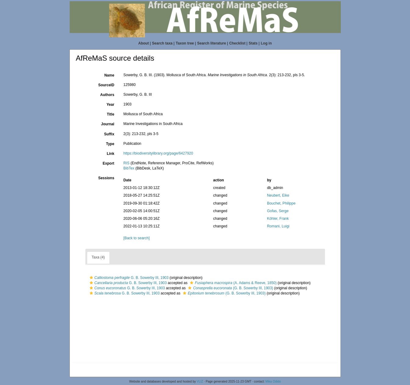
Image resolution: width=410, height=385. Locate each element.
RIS (126, 163)
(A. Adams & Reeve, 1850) (232, 283)
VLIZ (200, 381)
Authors (107, 95)
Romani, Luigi (278, 226)
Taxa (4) (98, 257)
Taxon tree (185, 43)
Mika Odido (273, 381)
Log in (266, 43)
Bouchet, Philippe (281, 203)
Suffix (109, 134)
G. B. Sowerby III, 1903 (128, 278)
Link (110, 154)
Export (108, 163)
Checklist (237, 43)
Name (109, 75)
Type (110, 144)
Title (110, 114)
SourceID (106, 85)
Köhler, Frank (278, 218)
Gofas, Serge (278, 211)
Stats (253, 43)
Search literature (211, 43)
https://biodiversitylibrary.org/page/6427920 (158, 153)
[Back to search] (136, 238)
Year (110, 104)
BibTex (128, 168)
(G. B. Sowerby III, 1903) (230, 288)
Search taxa (162, 43)
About (143, 43)
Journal (107, 124)
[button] (91, 278)
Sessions (106, 178)
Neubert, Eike (278, 195)
